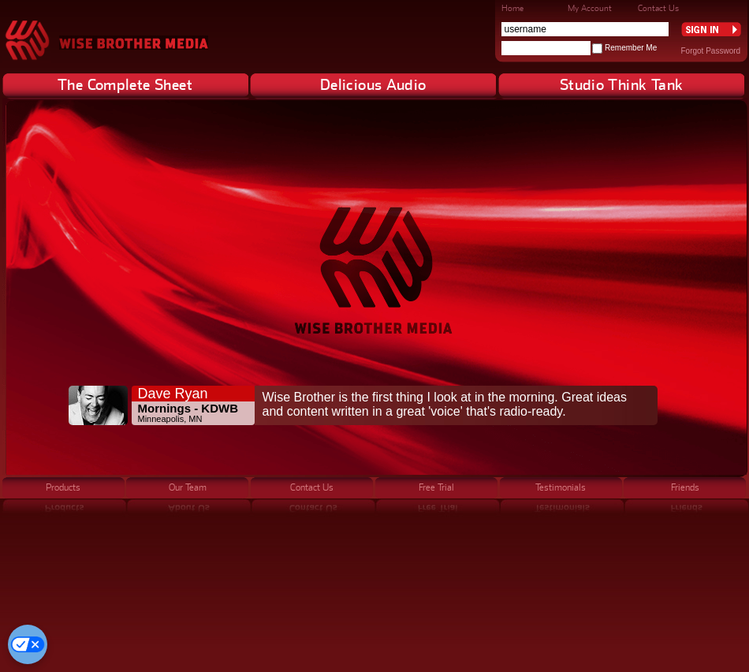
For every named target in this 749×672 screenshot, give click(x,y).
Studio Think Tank (621, 84)
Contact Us (658, 8)
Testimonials (560, 487)
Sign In (711, 29)
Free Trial (436, 487)
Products (63, 487)
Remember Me (631, 47)
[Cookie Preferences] (27, 644)
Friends (685, 487)
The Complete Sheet (125, 84)
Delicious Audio (373, 84)
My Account (590, 8)
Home (512, 8)
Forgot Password (711, 51)
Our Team (188, 487)
